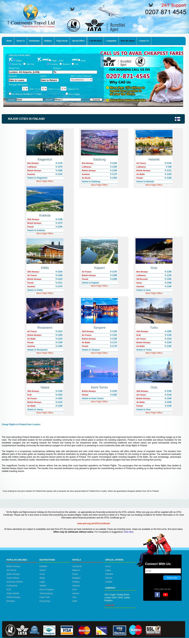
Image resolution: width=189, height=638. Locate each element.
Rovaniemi (44, 327)
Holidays (48, 41)
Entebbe (43, 566)
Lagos (42, 582)
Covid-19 (109, 605)
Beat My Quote (128, 41)
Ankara (75, 593)
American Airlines (15, 582)
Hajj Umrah (62, 41)
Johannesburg (46, 593)
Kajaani (99, 268)
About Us (20, 41)
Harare (42, 570)
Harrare (108, 578)
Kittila (45, 268)
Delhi (74, 601)
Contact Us (144, 41)
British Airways (13, 566)
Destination (34, 41)
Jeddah (42, 585)
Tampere (99, 327)
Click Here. (129, 532)
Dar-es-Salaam (46, 589)
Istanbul (76, 585)
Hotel (83, 60)
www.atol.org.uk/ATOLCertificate (93, 523)
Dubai (75, 574)
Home (9, 41)
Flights (19, 60)
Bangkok (76, 578)
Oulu (154, 387)
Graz (153, 268)
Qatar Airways (13, 574)
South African (13, 578)
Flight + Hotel (58, 60)
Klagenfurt (45, 159)
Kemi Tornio (99, 387)
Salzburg (99, 159)
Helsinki (153, 159)
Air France (11, 570)
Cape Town (44, 597)
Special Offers (78, 41)
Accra (42, 574)
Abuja (42, 578)
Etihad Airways (13, 597)
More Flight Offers (154, 185)
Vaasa (44, 387)
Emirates (11, 601)
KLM (9, 589)
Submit (96, 99)
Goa (74, 597)
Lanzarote (77, 566)
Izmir (74, 589)
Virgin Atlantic (13, 593)
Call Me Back (95, 41)
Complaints (111, 41)
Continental (12, 585)
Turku (154, 327)
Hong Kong (44, 601)
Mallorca (76, 570)
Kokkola (45, 215)
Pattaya (76, 582)
